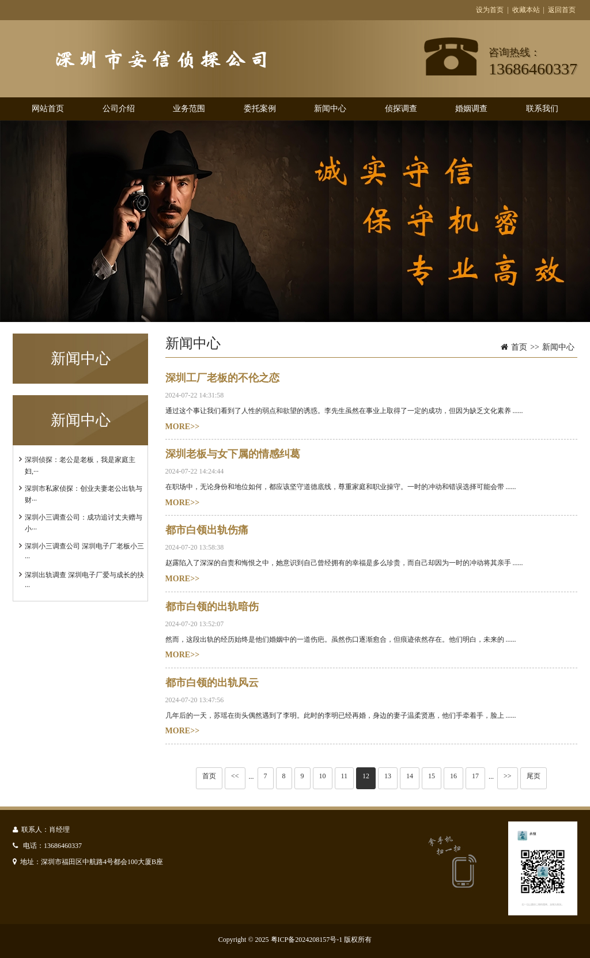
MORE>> (182, 426)
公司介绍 (119, 108)
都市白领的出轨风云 (212, 682)
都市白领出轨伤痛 (206, 530)
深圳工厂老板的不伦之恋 (222, 378)
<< (235, 776)
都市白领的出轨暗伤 (212, 606)
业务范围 (189, 108)
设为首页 (490, 10)
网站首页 (48, 108)
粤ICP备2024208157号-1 (307, 940)
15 (431, 776)
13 (387, 776)
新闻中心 (330, 108)
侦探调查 (401, 108)
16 (453, 776)
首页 (519, 347)
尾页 (533, 776)
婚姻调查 (471, 108)
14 (409, 776)
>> (508, 776)
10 (322, 776)
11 (344, 776)
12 (365, 776)
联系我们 (542, 108)
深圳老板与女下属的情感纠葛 (232, 454)
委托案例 (260, 108)
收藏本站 (526, 10)
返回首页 (562, 10)
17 (475, 776)
